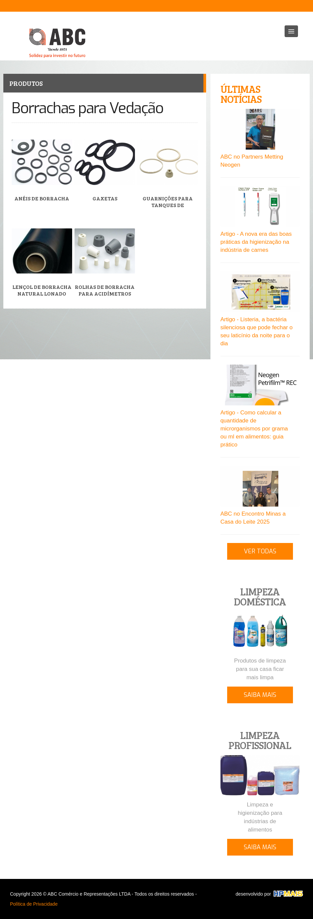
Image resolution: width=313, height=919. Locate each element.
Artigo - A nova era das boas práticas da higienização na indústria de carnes (256, 242)
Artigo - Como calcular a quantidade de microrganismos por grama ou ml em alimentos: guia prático (254, 428)
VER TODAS (260, 551)
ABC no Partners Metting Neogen (251, 161)
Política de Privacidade (33, 904)
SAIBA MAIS (260, 695)
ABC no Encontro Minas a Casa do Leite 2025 (253, 518)
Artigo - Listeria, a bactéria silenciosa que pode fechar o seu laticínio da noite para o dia (256, 331)
